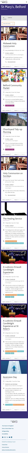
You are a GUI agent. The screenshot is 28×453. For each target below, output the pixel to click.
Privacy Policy (4, 444)
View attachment (11, 61)
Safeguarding (5, 431)
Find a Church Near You (8, 428)
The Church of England (7, 425)
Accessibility (5, 434)
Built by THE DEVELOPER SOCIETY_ (9, 450)
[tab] (7, 66)
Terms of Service (5, 447)
